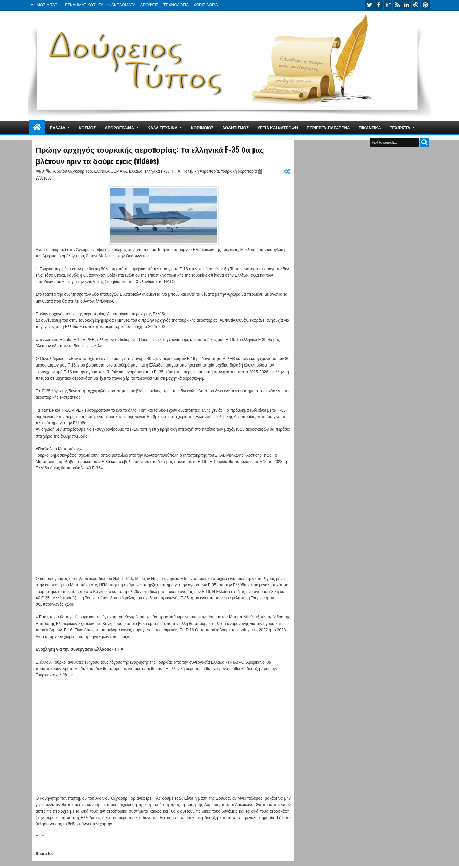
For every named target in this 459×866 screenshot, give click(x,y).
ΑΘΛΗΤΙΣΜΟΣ (235, 127)
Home (37, 127)
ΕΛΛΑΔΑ (57, 127)
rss (397, 5)
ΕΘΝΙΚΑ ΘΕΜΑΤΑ (110, 171)
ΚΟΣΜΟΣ (87, 127)
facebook (378, 5)
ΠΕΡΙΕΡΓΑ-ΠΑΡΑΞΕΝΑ (328, 127)
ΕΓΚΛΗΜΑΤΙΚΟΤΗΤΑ (84, 5)
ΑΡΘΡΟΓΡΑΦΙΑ (119, 127)
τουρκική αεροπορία (239, 171)
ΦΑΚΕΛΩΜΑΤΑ (122, 5)
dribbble (416, 5)
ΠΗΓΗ (41, 837)
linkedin (406, 5)
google (388, 5)
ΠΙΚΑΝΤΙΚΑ (370, 127)
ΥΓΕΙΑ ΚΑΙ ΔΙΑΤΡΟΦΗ (277, 127)
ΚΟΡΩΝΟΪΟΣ (202, 127)
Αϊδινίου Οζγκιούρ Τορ (72, 171)
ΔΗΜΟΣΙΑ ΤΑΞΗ (45, 5)
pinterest (425, 5)
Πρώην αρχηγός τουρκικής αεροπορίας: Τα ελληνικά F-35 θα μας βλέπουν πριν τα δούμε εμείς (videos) (150, 155)
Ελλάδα (135, 171)
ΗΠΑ (176, 171)
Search (424, 142)
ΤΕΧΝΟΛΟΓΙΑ (176, 5)
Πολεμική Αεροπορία (200, 171)
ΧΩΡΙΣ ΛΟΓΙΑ (205, 5)
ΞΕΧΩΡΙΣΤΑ (400, 127)
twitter (369, 5)
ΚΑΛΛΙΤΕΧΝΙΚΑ (162, 127)
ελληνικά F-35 (157, 171)
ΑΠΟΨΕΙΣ (149, 5)
